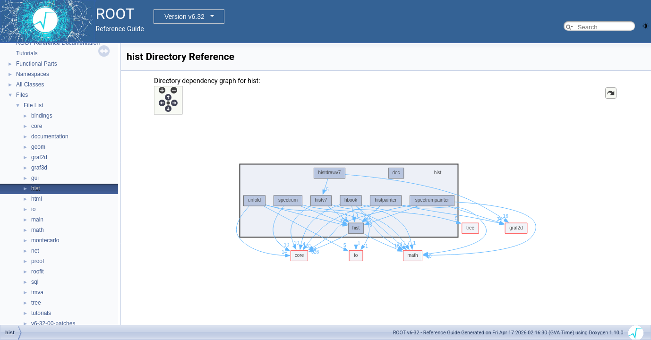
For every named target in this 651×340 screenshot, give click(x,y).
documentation (50, 136)
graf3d (39, 167)
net (35, 250)
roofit (37, 271)
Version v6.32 (184, 16)
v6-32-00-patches (53, 323)
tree (36, 302)
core (36, 126)
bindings (41, 115)
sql (34, 282)
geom (38, 147)
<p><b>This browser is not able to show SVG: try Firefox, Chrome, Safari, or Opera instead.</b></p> (386, 209)
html (36, 199)
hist (35, 188)
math (37, 230)
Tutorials (27, 53)
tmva (37, 292)
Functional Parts (36, 63)
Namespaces (32, 74)
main (37, 219)
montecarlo (45, 240)
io (33, 209)
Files (22, 95)
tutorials (41, 313)
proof (37, 261)
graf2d (39, 157)
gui (35, 178)
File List (33, 105)
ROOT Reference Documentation (58, 43)
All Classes (30, 84)
